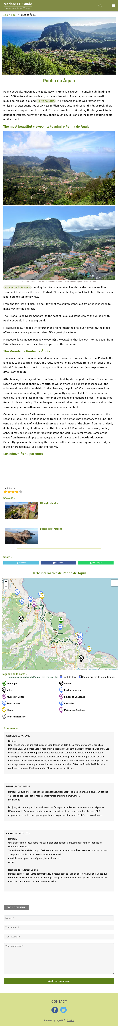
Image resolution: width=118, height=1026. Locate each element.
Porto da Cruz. (46, 101)
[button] (17, 592)
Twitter (21, 563)
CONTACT (59, 1001)
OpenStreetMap (94, 669)
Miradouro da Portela (17, 287)
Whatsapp (96, 563)
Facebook (58, 563)
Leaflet (77, 669)
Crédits (70, 1020)
